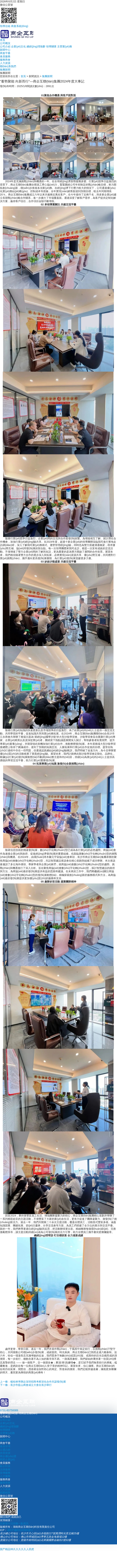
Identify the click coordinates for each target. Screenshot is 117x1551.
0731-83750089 (9, 1410)
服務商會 (5, 59)
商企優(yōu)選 (8, 1456)
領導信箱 (5, 26)
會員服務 (5, 56)
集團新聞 (5, 69)
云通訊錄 (5, 1449)
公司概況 (5, 43)
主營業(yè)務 (64, 46)
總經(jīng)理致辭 (36, 46)
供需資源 (5, 1452)
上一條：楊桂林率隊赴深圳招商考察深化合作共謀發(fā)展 (33, 1381)
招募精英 (5, 1492)
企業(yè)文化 (18, 46)
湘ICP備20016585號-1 (20, 1530)
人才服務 (5, 1476)
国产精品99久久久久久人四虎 (17, 1549)
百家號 (4, 1523)
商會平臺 (5, 53)
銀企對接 (5, 1466)
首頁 (2, 39)
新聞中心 (5, 49)
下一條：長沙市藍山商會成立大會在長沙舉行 (26, 1384)
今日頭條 (13, 1523)
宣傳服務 (5, 1472)
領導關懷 (51, 46)
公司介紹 (5, 46)
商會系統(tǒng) (19, 26)
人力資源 (5, 63)
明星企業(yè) (7, 1459)
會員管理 (5, 1446)
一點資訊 (23, 1523)
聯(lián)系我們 (8, 66)
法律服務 (5, 1469)
